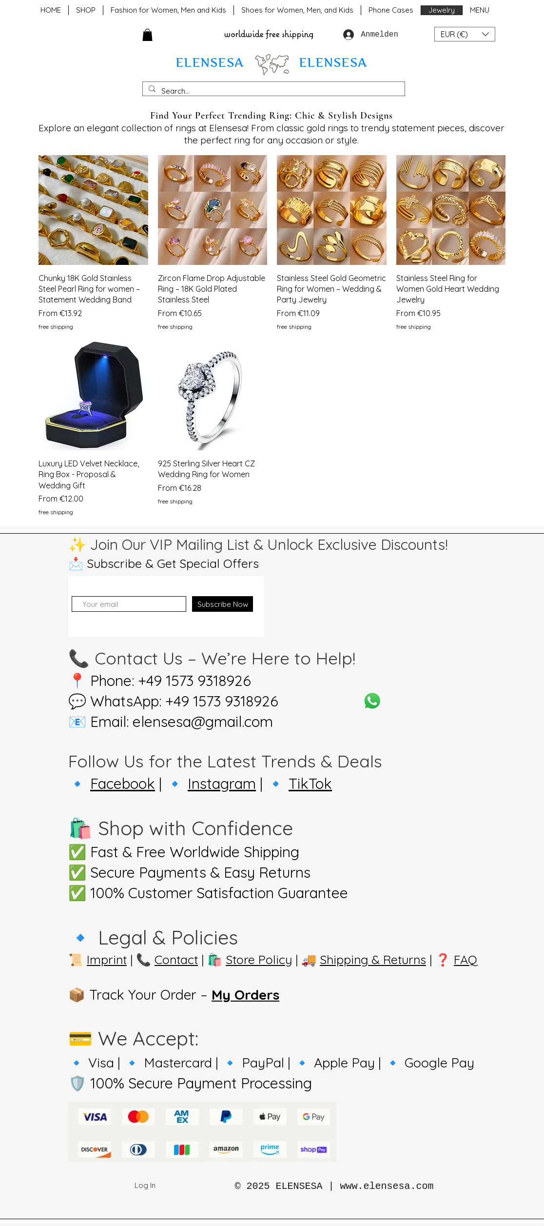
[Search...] (272, 91)
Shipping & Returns (373, 959)
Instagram (222, 783)
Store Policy (259, 959)
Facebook (122, 783)
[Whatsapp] (372, 700)
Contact (176, 959)
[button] (147, 35)
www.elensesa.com (387, 1186)
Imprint (107, 959)
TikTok (310, 783)
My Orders (245, 994)
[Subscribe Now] (222, 604)
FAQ (466, 959)
